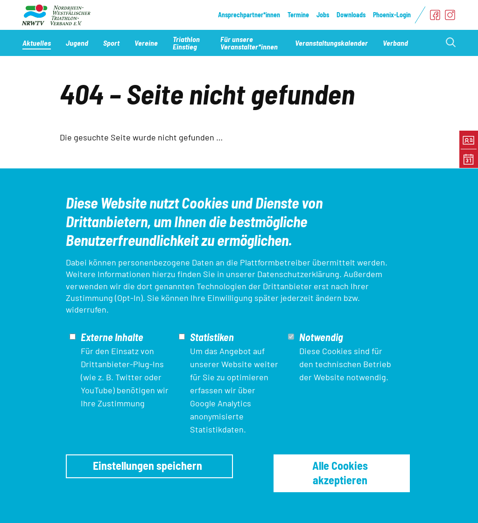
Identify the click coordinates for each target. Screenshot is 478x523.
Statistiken (212, 337)
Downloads (351, 15)
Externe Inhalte (112, 337)
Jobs (322, 15)
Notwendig (321, 337)
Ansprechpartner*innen (249, 15)
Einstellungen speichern (147, 465)
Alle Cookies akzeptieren (340, 472)
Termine (298, 15)
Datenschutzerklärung (298, 274)
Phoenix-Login (392, 15)
